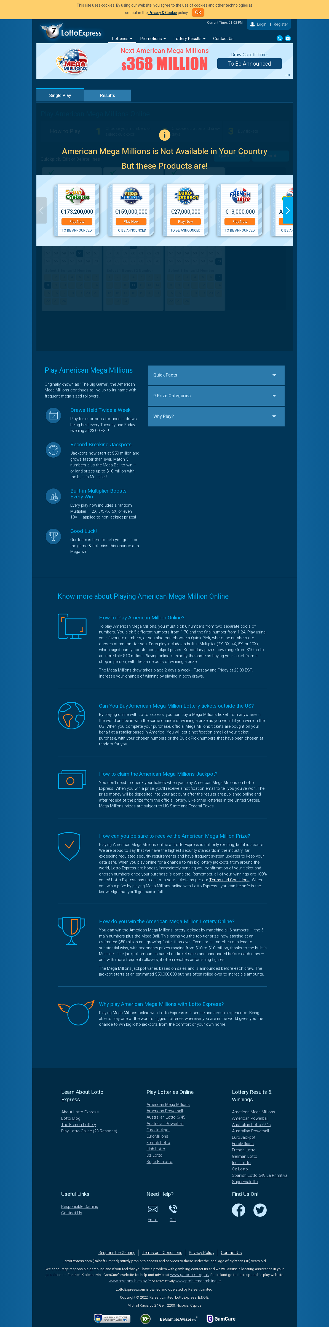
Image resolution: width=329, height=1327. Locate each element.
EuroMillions (157, 1136)
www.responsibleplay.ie (130, 1281)
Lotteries (122, 39)
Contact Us (223, 39)
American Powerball (164, 1111)
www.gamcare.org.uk (189, 1275)
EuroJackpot (158, 1130)
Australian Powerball (164, 1124)
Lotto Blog (70, 1118)
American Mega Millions (168, 1105)
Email (152, 1213)
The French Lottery (78, 1125)
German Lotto (244, 1156)
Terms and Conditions (229, 880)
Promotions (153, 39)
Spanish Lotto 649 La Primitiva (259, 1175)
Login (261, 24)
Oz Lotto (154, 1155)
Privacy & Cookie (162, 13)
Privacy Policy (201, 1253)
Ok (198, 12)
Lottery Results (189, 39)
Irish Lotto (155, 1149)
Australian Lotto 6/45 (165, 1117)
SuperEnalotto (159, 1162)
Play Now (76, 221)
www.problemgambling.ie (198, 1281)
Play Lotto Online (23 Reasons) (89, 1131)
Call (172, 1213)
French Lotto (158, 1143)
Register (281, 24)
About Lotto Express (80, 1112)
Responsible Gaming (79, 1207)
